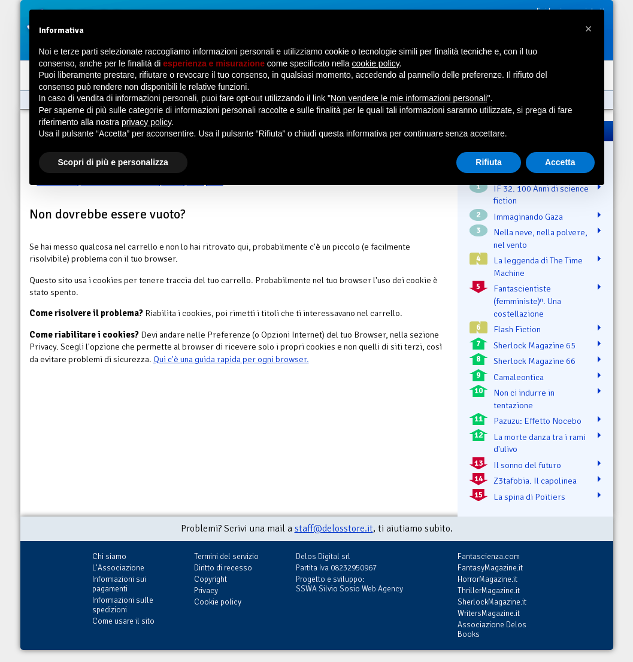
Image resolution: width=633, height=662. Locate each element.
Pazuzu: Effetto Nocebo (537, 420)
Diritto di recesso (223, 568)
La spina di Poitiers (529, 496)
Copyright (210, 579)
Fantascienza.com (489, 556)
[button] (588, 28)
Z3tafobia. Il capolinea (535, 480)
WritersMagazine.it (489, 613)
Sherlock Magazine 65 (534, 345)
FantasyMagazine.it (490, 568)
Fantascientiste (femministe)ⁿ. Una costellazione (527, 300)
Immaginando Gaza (528, 216)
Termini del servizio (226, 556)
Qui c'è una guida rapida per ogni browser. (231, 359)
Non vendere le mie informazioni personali (409, 98)
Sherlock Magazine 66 (534, 361)
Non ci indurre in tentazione (524, 399)
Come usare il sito (123, 621)
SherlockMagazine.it (492, 602)
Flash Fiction (517, 329)
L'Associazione (118, 568)
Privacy (206, 590)
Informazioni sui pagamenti (119, 584)
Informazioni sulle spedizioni (122, 605)
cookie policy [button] (375, 63)
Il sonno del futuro (527, 465)
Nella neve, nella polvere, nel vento (540, 238)
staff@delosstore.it (334, 529)
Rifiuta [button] (488, 162)
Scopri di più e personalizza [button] (113, 162)
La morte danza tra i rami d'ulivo (539, 443)
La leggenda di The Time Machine (538, 266)
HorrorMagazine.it (487, 579)
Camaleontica (518, 377)
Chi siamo (109, 556)
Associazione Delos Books (492, 629)
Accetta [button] (560, 162)
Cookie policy (217, 602)
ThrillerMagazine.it (489, 590)
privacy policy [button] (146, 122)
